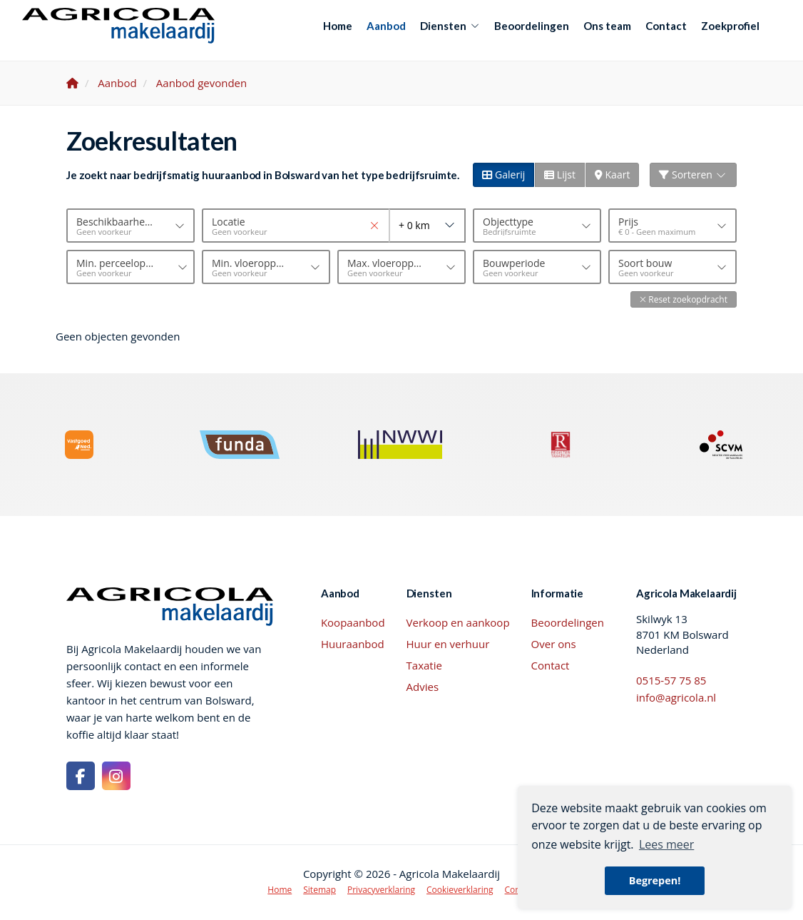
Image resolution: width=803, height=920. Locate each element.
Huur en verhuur (448, 644)
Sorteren (693, 174)
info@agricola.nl (676, 697)
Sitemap (319, 890)
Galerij (503, 174)
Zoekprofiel (730, 25)
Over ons (553, 644)
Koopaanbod (353, 622)
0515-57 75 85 (671, 680)
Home (337, 25)
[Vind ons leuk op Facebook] (80, 776)
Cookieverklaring (459, 890)
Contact (666, 25)
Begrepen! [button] (655, 880)
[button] (683, 299)
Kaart (612, 174)
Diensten (450, 25)
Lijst (560, 174)
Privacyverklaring (381, 890)
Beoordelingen (531, 25)
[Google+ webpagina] (116, 776)
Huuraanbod (352, 644)
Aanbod (386, 25)
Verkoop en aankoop (458, 622)
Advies (422, 686)
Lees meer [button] (666, 844)
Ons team (607, 25)
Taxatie (424, 665)
